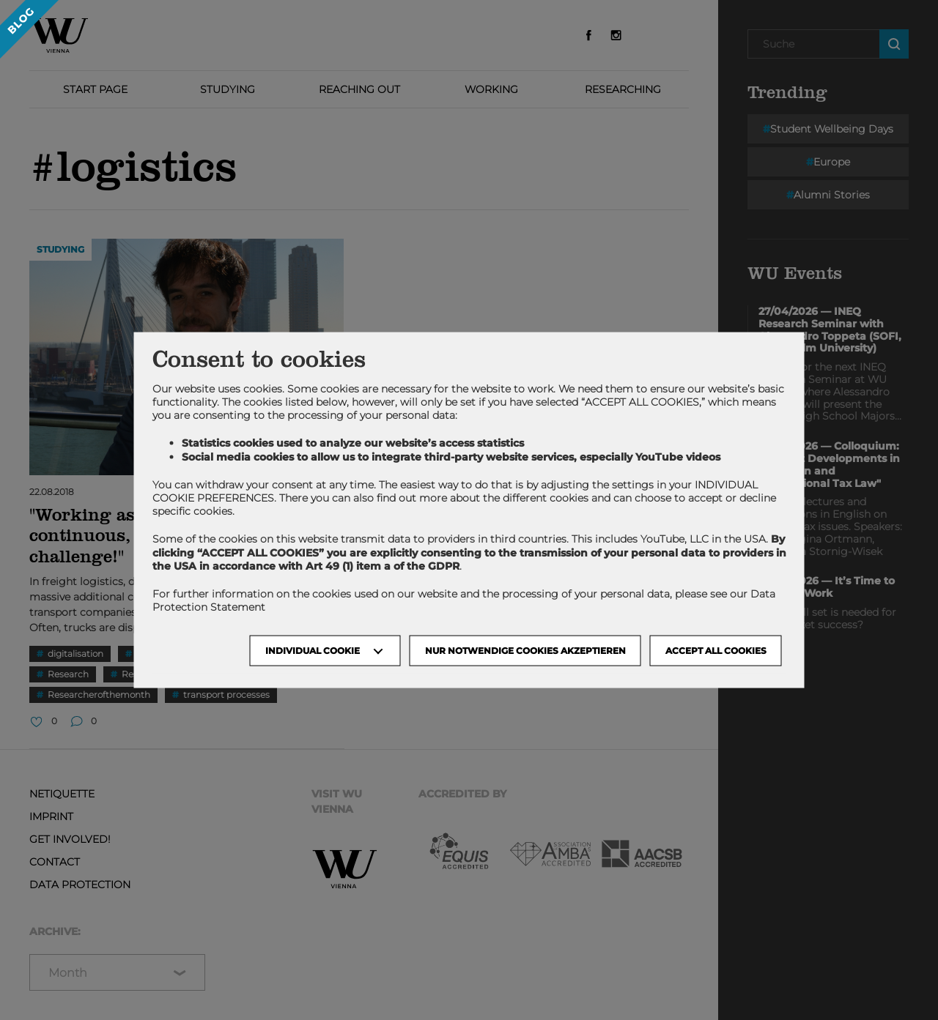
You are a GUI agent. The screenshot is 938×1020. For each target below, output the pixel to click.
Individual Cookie (312, 650)
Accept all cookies (716, 650)
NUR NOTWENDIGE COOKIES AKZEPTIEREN (525, 650)
